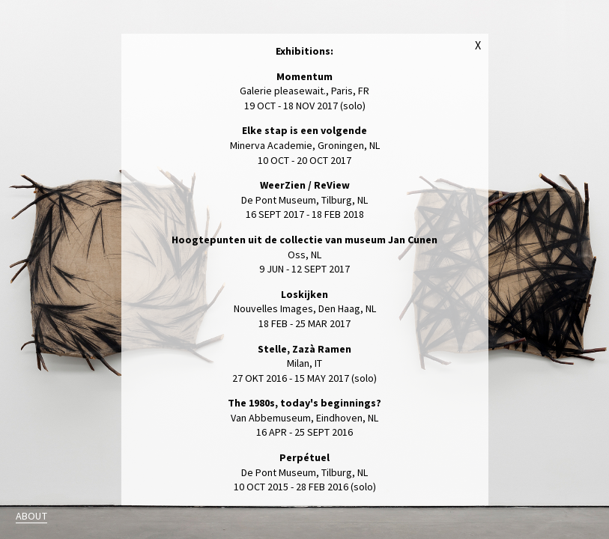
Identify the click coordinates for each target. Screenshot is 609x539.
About (31, 516)
